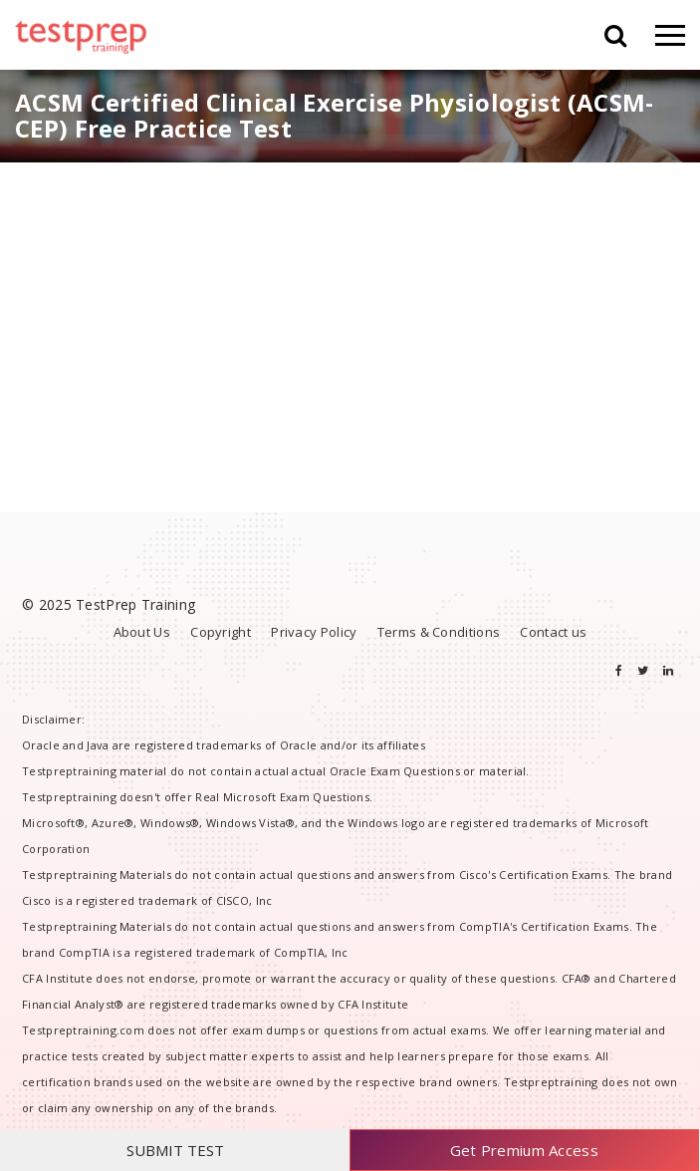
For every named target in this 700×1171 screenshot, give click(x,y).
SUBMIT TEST (175, 1150)
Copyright (220, 632)
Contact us (553, 632)
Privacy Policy (313, 632)
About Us (142, 632)
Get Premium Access (524, 1150)
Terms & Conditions (438, 632)
